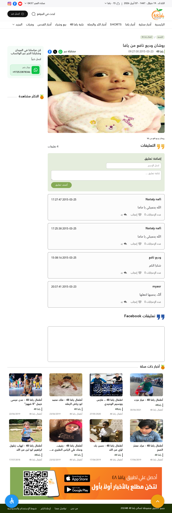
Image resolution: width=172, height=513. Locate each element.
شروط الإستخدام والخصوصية (22, 508)
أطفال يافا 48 (147, 37)
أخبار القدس (44, 24)
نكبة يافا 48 (77, 24)
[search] (43, 14)
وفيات (30, 24)
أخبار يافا (130, 24)
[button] (136, 214)
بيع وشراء (60, 24)
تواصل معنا (61, 508)
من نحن (74, 508)
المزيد (18, 24)
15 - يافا (113, 3)
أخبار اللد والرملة (96, 24)
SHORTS (116, 24)
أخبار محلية (145, 24)
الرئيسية (160, 24)
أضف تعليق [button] (61, 185)
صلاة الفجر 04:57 (36, 3)
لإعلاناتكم (46, 508)
